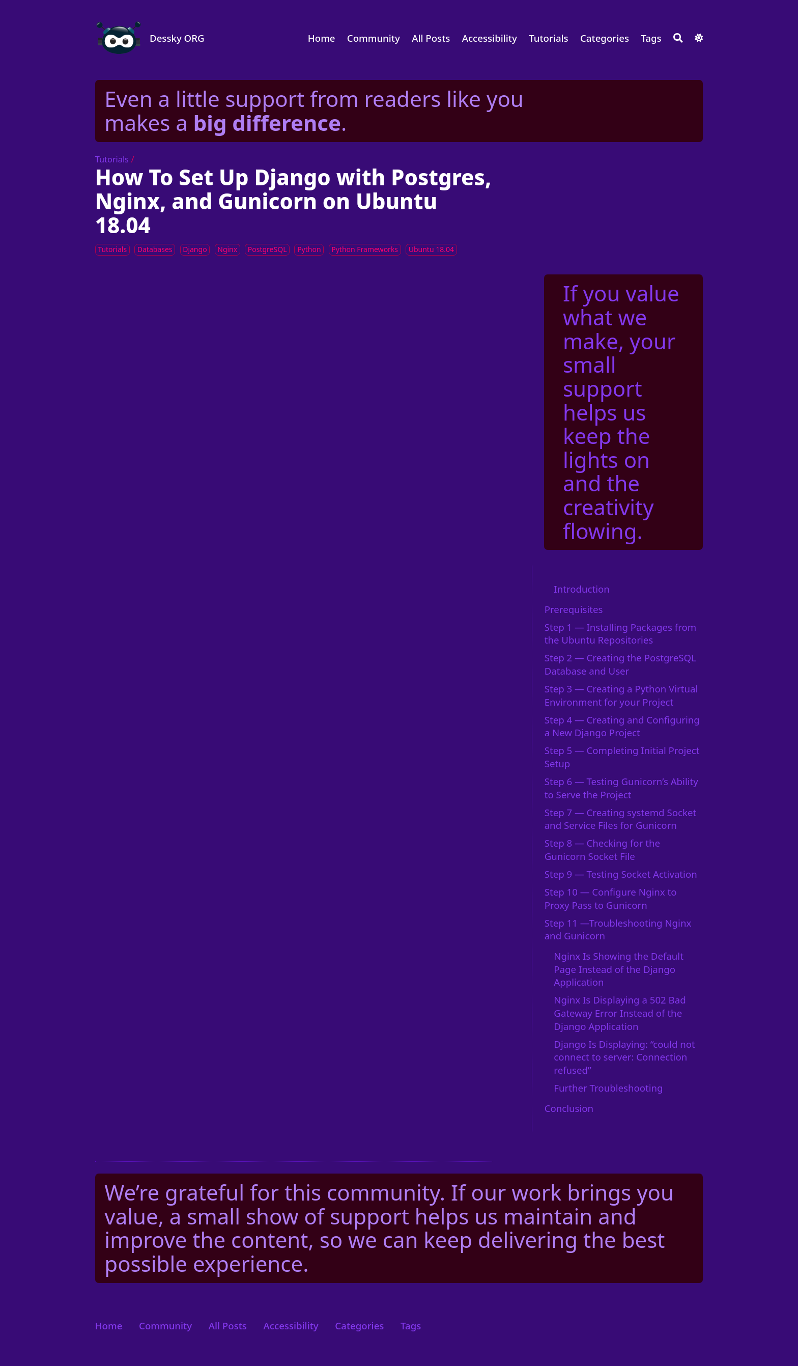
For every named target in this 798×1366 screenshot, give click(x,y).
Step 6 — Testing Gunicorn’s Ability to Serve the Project (621, 788)
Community (373, 38)
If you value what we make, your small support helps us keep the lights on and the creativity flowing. (621, 411)
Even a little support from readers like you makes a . (313, 110)
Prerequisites (574, 609)
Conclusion (569, 1108)
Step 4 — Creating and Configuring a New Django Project (622, 726)
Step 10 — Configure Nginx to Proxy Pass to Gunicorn (611, 898)
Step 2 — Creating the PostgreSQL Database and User (620, 664)
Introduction (582, 588)
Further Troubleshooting (608, 1087)
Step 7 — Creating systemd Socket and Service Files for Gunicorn (620, 819)
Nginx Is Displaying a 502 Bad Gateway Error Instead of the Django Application (620, 1012)
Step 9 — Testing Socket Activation (621, 874)
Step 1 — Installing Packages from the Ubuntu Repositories (621, 634)
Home (321, 38)
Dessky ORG (177, 38)
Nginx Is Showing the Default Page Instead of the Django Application (618, 969)
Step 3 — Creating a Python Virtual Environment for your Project (621, 695)
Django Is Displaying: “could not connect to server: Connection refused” (624, 1057)
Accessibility (489, 38)
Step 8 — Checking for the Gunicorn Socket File (602, 849)
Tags (651, 38)
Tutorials (548, 38)
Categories (604, 38)
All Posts (431, 38)
